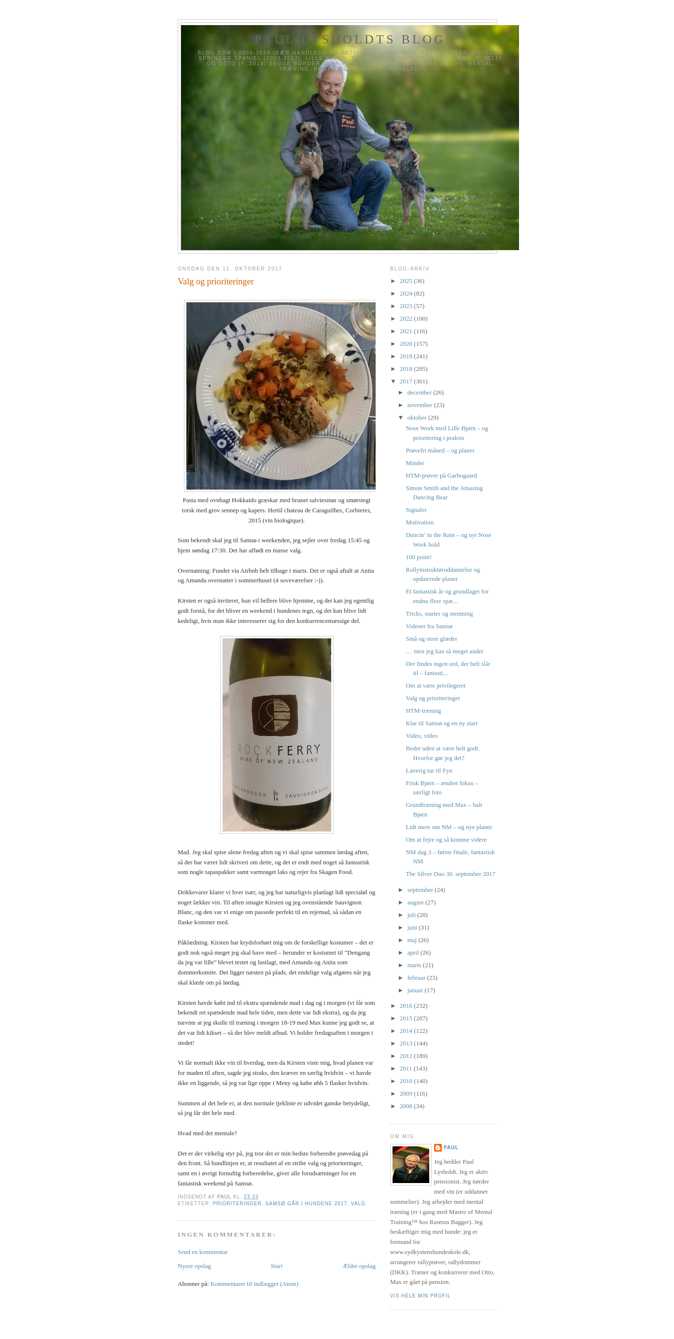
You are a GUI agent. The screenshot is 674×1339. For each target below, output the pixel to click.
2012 (407, 1055)
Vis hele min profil (420, 1295)
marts (415, 965)
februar (417, 977)
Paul (451, 1147)
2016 (407, 1005)
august (416, 902)
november (420, 405)
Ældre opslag (359, 1265)
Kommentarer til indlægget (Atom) (254, 1283)
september (421, 889)
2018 (407, 368)
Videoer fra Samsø (429, 626)
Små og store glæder (431, 638)
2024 (407, 293)
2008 (407, 1106)
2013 (407, 1043)
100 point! (419, 557)
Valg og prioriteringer (433, 698)
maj (413, 940)
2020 (407, 343)
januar (416, 990)
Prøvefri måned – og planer (440, 450)
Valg (358, 1203)
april (414, 952)
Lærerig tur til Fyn (429, 770)
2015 (407, 1018)
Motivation (420, 522)
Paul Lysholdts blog (350, 39)
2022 (407, 318)
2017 (407, 381)
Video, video (421, 735)
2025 (407, 280)
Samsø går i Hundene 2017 (307, 1203)
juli (412, 914)
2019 (407, 356)
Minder (415, 462)
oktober (417, 417)
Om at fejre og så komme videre (446, 839)
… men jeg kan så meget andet (444, 651)
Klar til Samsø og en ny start (441, 723)
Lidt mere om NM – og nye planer (449, 827)
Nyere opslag (194, 1265)
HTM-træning (423, 710)
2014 (407, 1030)
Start (277, 1265)
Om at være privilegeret (435, 685)
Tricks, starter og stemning (439, 613)
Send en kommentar (203, 1251)
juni (413, 927)
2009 (407, 1093)
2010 (407, 1081)
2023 (407, 306)
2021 (407, 331)
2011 (407, 1068)
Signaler (416, 509)
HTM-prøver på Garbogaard (441, 475)
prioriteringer (236, 1203)
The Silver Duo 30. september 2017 (450, 873)
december (420, 392)
